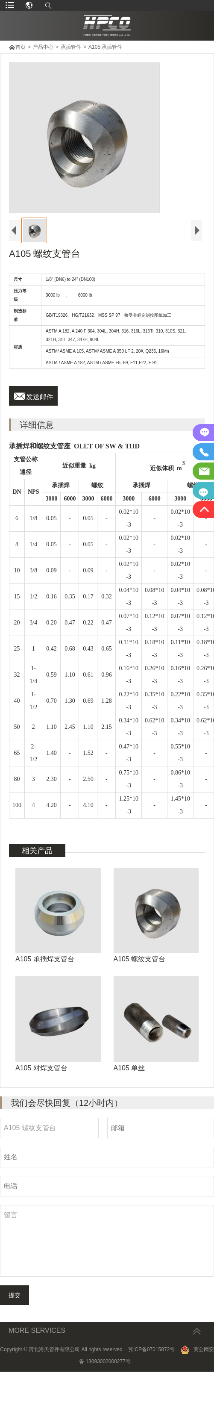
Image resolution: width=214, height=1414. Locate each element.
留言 (107, 1283)
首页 (20, 47)
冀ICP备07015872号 (151, 1392)
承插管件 (71, 47)
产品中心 (43, 47)
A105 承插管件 (105, 47)
